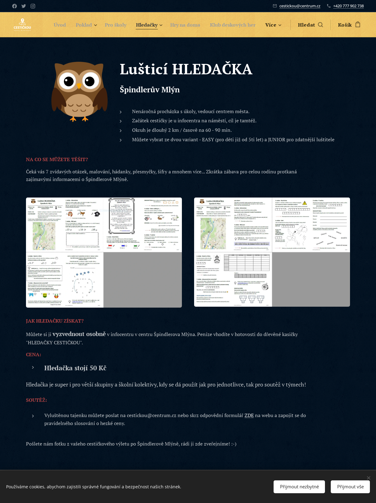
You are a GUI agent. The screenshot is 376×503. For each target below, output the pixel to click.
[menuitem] (53, 24)
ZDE (249, 415)
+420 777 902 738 (348, 6)
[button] (316, 24)
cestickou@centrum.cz (299, 6)
